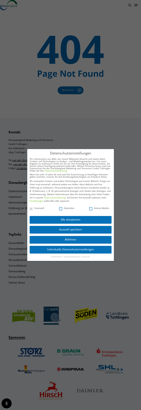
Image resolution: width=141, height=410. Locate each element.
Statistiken (66, 208)
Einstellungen (36, 201)
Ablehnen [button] (70, 239)
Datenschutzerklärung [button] (72, 257)
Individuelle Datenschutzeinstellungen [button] (70, 249)
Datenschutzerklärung (56, 171)
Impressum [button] (86, 257)
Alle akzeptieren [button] (70, 219)
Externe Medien (99, 208)
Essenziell (37, 208)
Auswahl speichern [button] (70, 229)
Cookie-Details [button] (56, 257)
